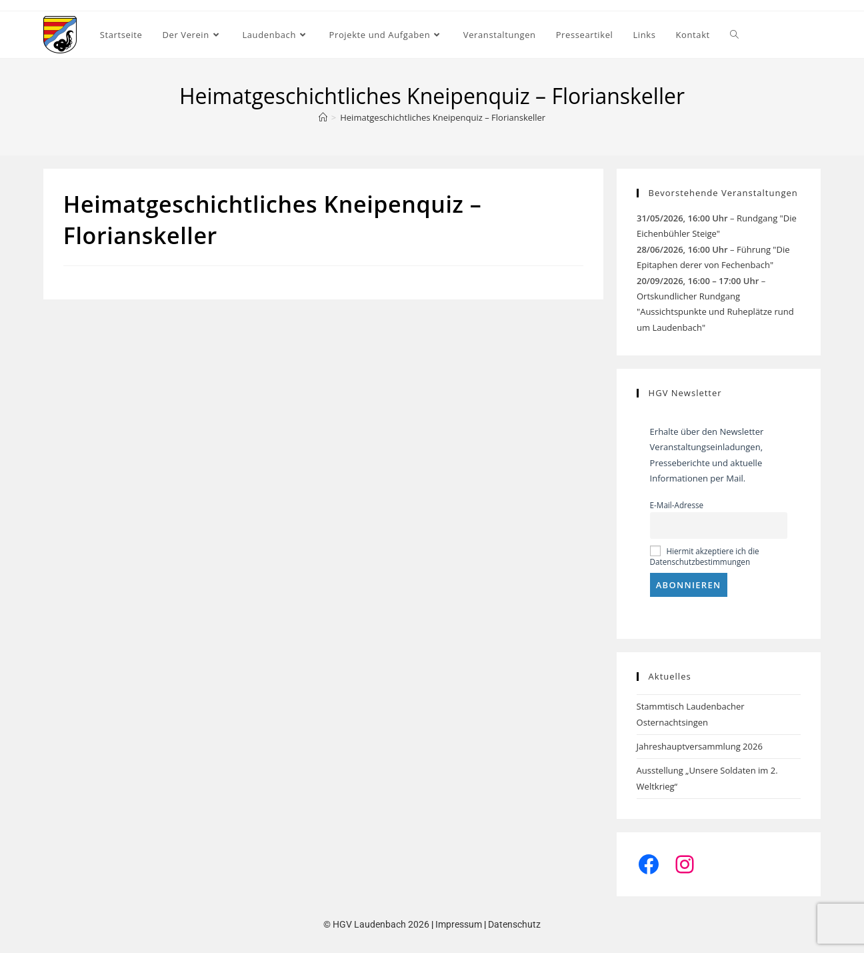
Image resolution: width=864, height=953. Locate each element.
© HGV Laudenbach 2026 (376, 924)
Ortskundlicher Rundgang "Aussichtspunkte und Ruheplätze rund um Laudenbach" (715, 311)
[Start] (323, 117)
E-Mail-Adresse (677, 505)
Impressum (458, 924)
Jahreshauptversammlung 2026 (700, 746)
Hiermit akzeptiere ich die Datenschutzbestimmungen (704, 556)
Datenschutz (514, 924)
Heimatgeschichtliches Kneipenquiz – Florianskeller (442, 117)
